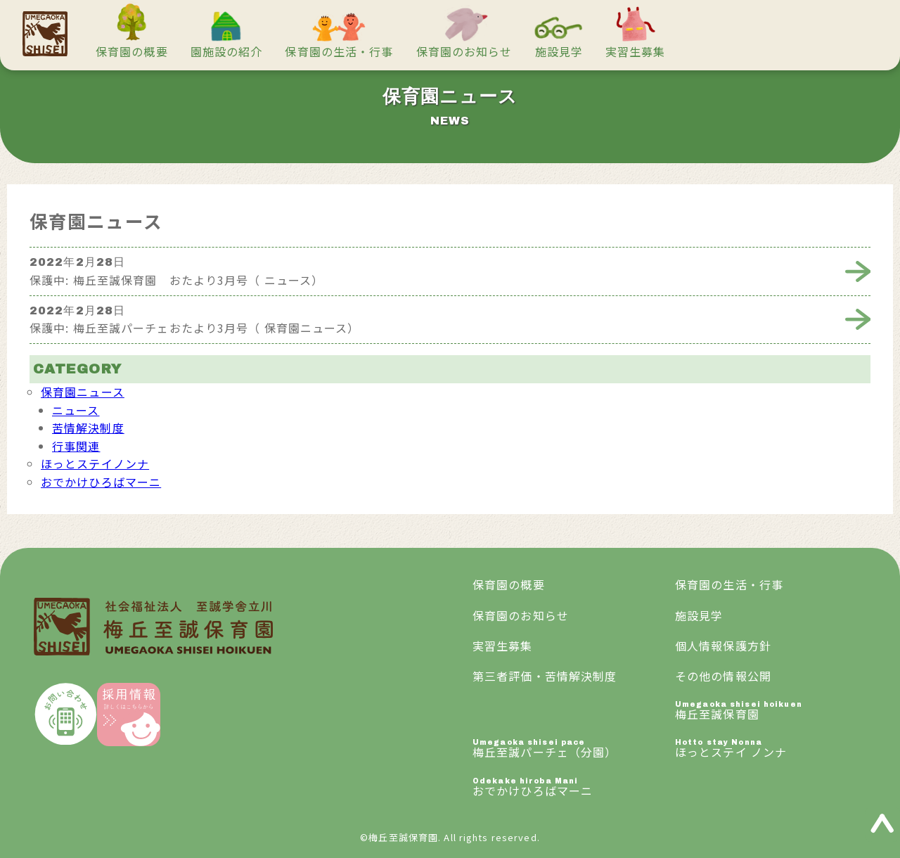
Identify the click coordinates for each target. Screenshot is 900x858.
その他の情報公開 (723, 675)
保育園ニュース (82, 391)
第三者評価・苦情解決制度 (544, 675)
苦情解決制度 (88, 427)
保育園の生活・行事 (339, 51)
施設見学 (559, 51)
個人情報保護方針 (723, 645)
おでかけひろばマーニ (101, 481)
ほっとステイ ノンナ (776, 749)
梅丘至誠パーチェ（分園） (573, 749)
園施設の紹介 (227, 51)
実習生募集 (635, 51)
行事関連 (76, 445)
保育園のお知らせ (464, 51)
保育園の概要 (132, 51)
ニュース (75, 410)
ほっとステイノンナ (95, 463)
